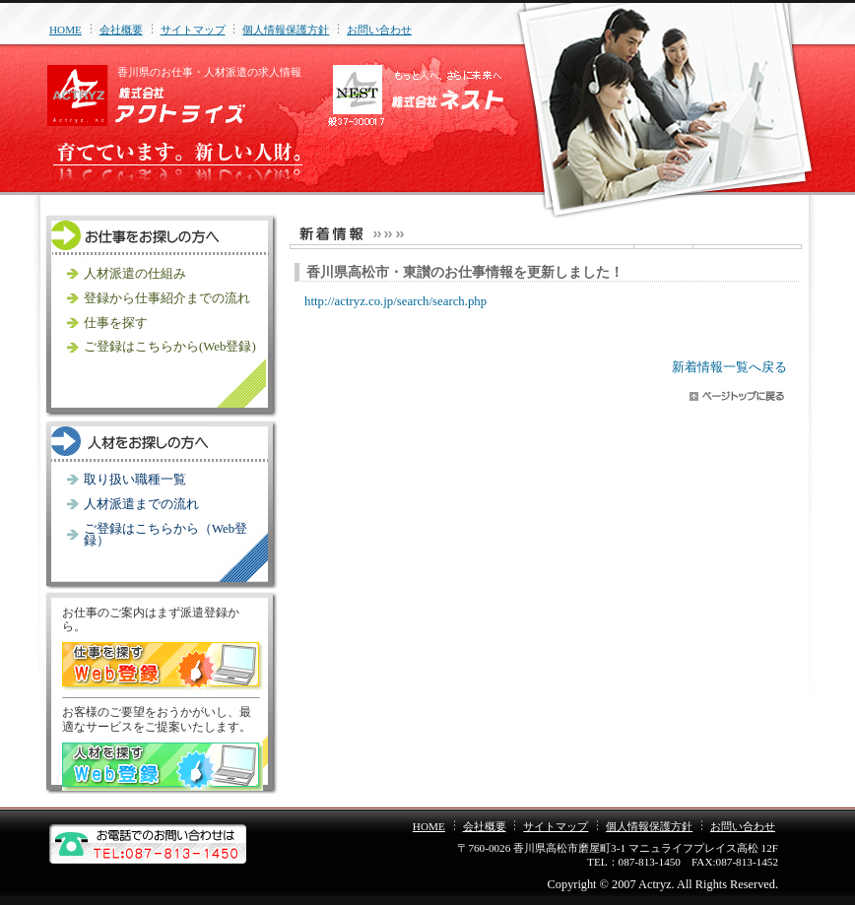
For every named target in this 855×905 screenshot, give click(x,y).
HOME (65, 29)
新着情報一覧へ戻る (729, 367)
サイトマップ (193, 29)
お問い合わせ (379, 29)
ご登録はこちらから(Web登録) (170, 347)
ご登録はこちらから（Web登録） (165, 535)
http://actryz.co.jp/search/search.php (395, 301)
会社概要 (121, 29)
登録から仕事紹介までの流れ (167, 298)
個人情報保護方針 (285, 29)
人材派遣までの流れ (141, 504)
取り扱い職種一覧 (135, 479)
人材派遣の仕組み (135, 274)
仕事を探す (116, 323)
